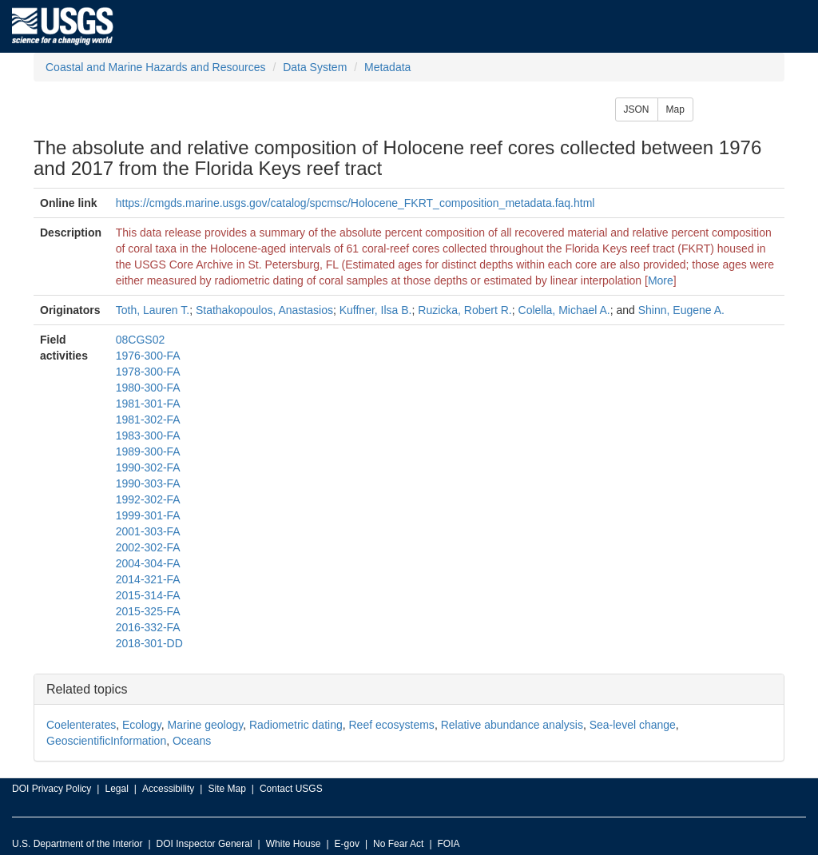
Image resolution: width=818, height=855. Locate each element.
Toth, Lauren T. (152, 310)
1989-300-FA (148, 451)
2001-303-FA (148, 531)
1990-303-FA (148, 483)
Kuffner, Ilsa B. (376, 310)
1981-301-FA (148, 403)
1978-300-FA (148, 371)
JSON (636, 109)
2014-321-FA (148, 579)
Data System (315, 67)
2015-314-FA (148, 595)
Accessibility (168, 788)
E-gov (347, 843)
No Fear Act (398, 843)
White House (293, 843)
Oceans (192, 740)
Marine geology (206, 724)
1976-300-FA (148, 355)
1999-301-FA (148, 515)
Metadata (387, 67)
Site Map (226, 788)
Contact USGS (291, 788)
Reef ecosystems (392, 724)
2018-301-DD (149, 643)
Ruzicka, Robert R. (464, 310)
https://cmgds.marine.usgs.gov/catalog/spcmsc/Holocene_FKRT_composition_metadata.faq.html (355, 203)
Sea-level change (633, 724)
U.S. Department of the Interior (77, 843)
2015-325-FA (148, 611)
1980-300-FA (148, 387)
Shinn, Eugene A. (681, 310)
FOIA (449, 843)
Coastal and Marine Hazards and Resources (155, 67)
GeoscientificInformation (106, 740)
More (660, 280)
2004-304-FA (148, 563)
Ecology (141, 724)
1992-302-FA (148, 499)
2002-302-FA (148, 547)
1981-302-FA (148, 419)
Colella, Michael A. (564, 310)
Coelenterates (81, 724)
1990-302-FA (148, 467)
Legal (116, 788)
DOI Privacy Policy (51, 788)
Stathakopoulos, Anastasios (264, 310)
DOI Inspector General (204, 843)
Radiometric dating (296, 724)
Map (675, 109)
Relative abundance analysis (512, 724)
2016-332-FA (148, 627)
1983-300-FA (148, 435)
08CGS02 (140, 339)
